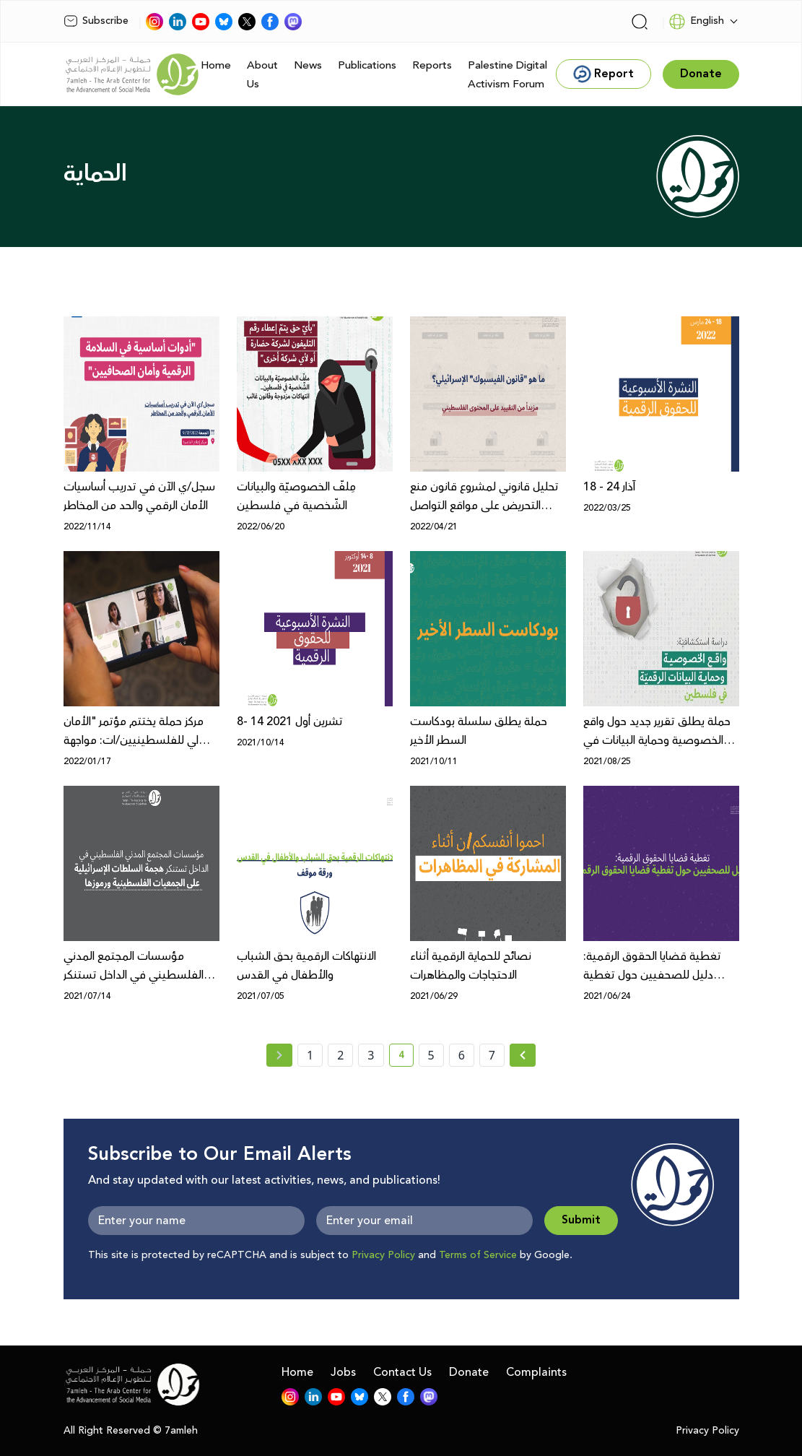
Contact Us (402, 1372)
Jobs (343, 1372)
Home (216, 65)
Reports (432, 65)
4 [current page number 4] (406, 1057)
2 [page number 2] (340, 1055)
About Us (262, 74)
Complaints (536, 1372)
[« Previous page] (279, 1055)
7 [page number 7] (492, 1055)
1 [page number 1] (310, 1055)
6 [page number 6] (461, 1055)
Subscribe (96, 21)
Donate (469, 1372)
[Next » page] (523, 1055)
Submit (581, 1220)
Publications (367, 65)
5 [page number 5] (431, 1055)
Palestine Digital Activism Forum (507, 74)
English (696, 21)
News (308, 65)
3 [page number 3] (370, 1055)
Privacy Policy (383, 1255)
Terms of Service (478, 1255)
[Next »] (523, 1055)
